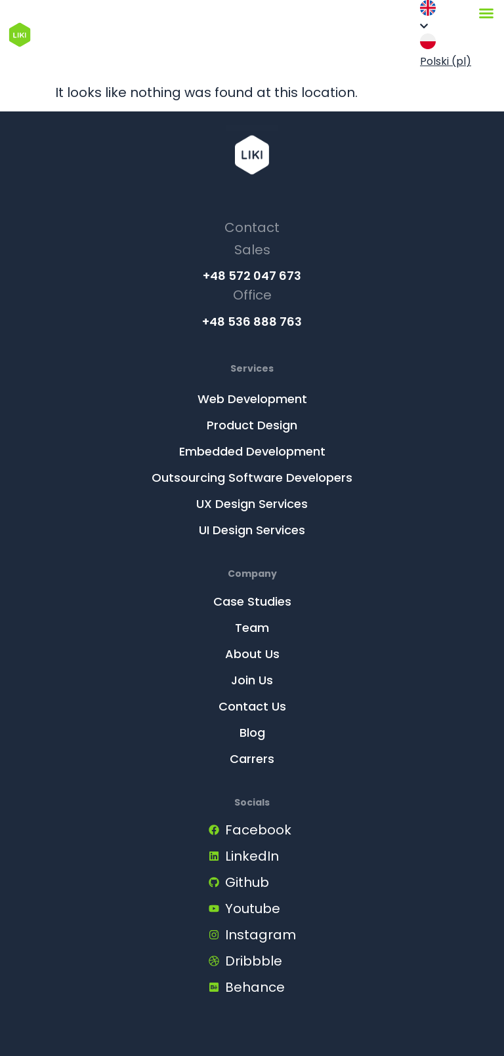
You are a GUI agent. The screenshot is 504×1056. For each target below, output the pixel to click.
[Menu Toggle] (486, 13)
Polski (445, 51)
